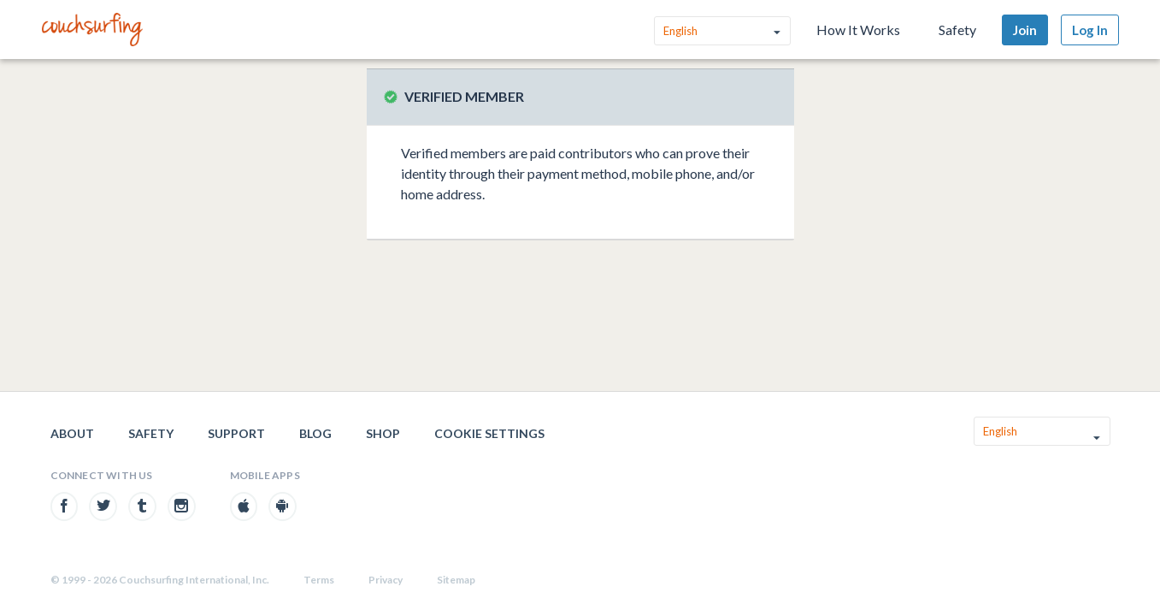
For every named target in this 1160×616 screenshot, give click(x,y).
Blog (315, 433)
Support (236, 433)
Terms (318, 579)
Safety (957, 29)
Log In (1090, 30)
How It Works (858, 29)
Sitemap (456, 579)
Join (1025, 30)
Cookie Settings (489, 433)
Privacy (385, 579)
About (72, 433)
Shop (383, 433)
